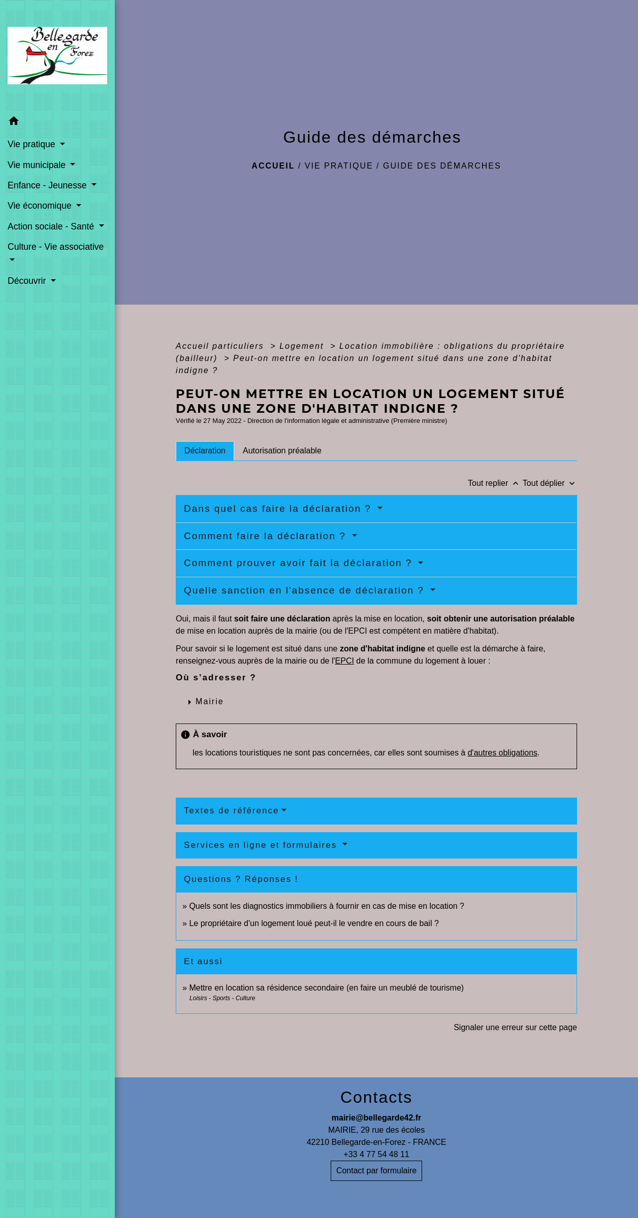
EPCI (344, 660)
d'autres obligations (502, 752)
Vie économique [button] (41, 206)
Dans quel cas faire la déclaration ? (279, 508)
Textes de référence (231, 810)
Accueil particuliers (221, 346)
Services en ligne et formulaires (262, 845)
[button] (57, 122)
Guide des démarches (442, 165)
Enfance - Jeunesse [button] (48, 185)
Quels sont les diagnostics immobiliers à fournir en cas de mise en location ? (326, 906)
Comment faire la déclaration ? (266, 536)
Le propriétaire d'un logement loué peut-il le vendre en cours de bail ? (313, 923)
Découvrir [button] (28, 281)
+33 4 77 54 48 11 (376, 1154)
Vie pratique (339, 165)
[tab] (205, 450)
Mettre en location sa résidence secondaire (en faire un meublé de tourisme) (326, 987)
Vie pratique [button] (32, 144)
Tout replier (495, 483)
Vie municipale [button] (38, 165)
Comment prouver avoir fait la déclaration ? (300, 562)
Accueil (273, 165)
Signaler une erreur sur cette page (515, 1027)
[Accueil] (57, 55)
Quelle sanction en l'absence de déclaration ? (306, 590)
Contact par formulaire (376, 1170)
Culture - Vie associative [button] (56, 247)
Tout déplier (550, 483)
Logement (303, 346)
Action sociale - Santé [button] (52, 226)
